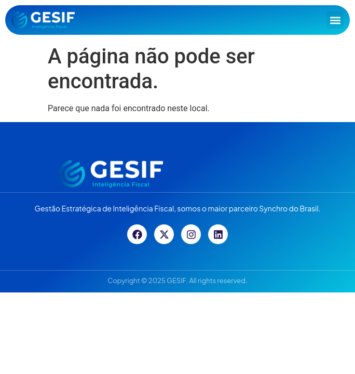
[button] (335, 20)
